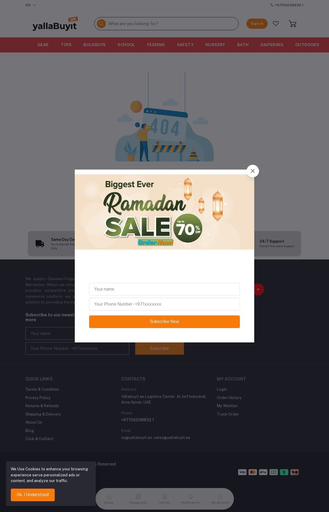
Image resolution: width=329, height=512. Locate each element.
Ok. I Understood (33, 494)
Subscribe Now (164, 321)
